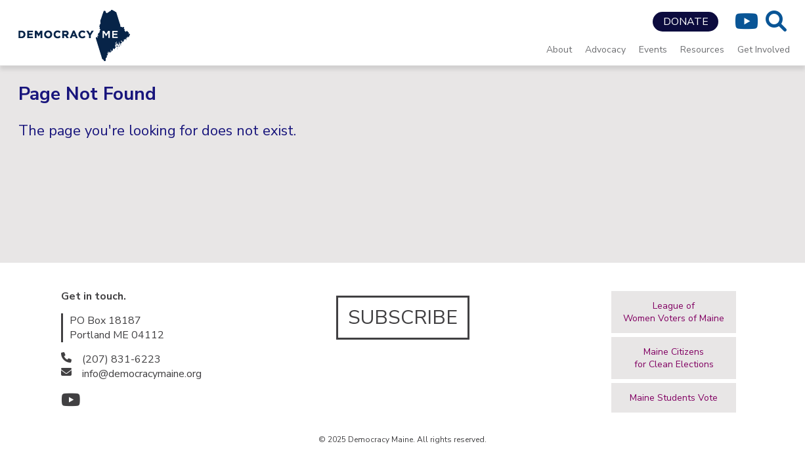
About (559, 49)
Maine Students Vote (674, 398)
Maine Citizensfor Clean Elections (674, 358)
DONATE (685, 21)
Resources (702, 49)
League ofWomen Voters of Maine (673, 312)
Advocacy (605, 49)
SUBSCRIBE (403, 317)
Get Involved (763, 49)
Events (653, 49)
